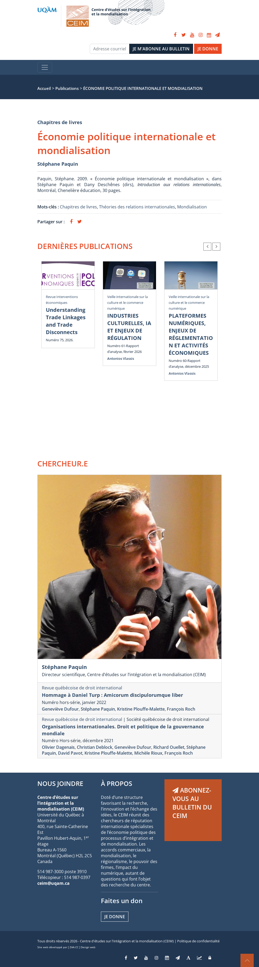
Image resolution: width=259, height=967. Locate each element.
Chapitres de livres (59, 122)
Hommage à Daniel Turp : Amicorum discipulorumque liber (112, 695)
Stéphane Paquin (57, 164)
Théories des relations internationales (137, 207)
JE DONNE (208, 49)
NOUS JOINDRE (60, 783)
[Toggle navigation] (44, 67)
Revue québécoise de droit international (82, 688)
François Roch (181, 709)
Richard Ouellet (168, 747)
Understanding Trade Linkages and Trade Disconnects (66, 321)
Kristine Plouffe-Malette (141, 709)
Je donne (114, 917)
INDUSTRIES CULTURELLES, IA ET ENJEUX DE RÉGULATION (129, 327)
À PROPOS (116, 783)
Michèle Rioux (148, 753)
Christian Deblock (94, 747)
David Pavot (70, 753)
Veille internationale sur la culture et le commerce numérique (127, 302)
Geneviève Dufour (60, 709)
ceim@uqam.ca (53, 883)
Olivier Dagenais (58, 747)
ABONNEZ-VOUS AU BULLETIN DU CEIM (192, 803)
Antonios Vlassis (120, 358)
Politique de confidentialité (198, 941)
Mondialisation (192, 207)
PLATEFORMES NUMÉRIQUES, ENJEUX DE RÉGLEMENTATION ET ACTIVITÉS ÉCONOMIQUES (191, 334)
